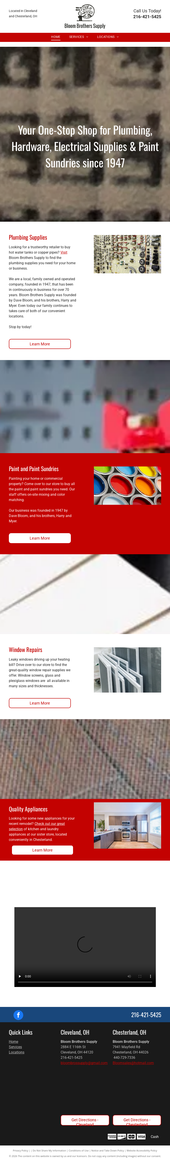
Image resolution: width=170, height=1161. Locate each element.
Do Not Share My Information (49, 1150)
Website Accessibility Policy (142, 1150)
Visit (63, 252)
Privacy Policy (20, 1150)
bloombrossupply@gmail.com (84, 1063)
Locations (16, 1052)
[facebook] (18, 1015)
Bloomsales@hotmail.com (133, 1063)
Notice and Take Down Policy (107, 1150)
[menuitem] (56, 36)
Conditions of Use (79, 1150)
